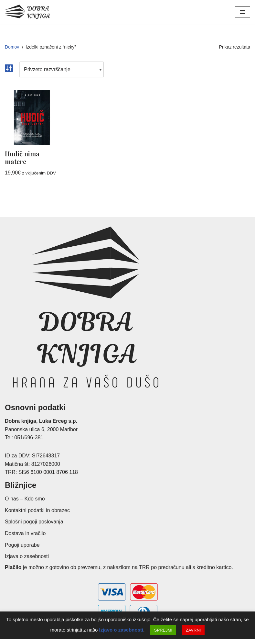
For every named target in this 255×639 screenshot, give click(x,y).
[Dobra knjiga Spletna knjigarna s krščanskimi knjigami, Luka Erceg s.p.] (27, 12)
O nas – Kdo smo (25, 498)
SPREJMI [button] (163, 630)
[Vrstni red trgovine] (61, 70)
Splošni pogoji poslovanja (34, 522)
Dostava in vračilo (25, 533)
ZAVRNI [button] (193, 630)
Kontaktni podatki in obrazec (37, 510)
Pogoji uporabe (22, 545)
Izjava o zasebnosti (27, 556)
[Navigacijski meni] (242, 11)
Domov (12, 47)
